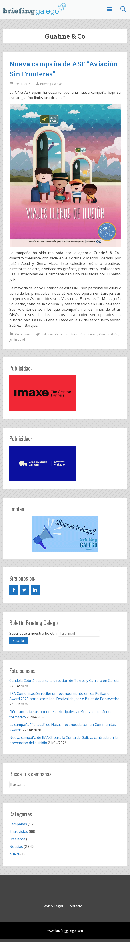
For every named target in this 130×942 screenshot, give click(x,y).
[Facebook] (13, 590)
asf (44, 334)
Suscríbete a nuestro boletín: (33, 633)
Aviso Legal (53, 906)
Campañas (22, 334)
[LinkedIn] (35, 590)
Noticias (16, 846)
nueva (14, 854)
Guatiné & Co (108, 334)
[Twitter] (24, 590)
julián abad (17, 339)
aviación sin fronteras (63, 334)
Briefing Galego (51, 84)
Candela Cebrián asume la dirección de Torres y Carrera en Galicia (64, 680)
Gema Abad (88, 334)
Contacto (74, 906)
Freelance (17, 839)
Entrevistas (18, 831)
